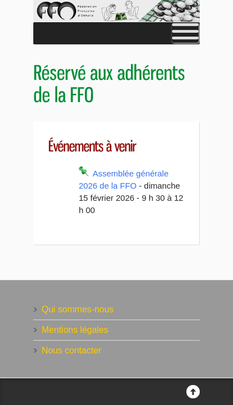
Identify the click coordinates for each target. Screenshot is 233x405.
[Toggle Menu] (185, 33)
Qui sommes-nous (78, 309)
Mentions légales (75, 330)
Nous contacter (72, 350)
